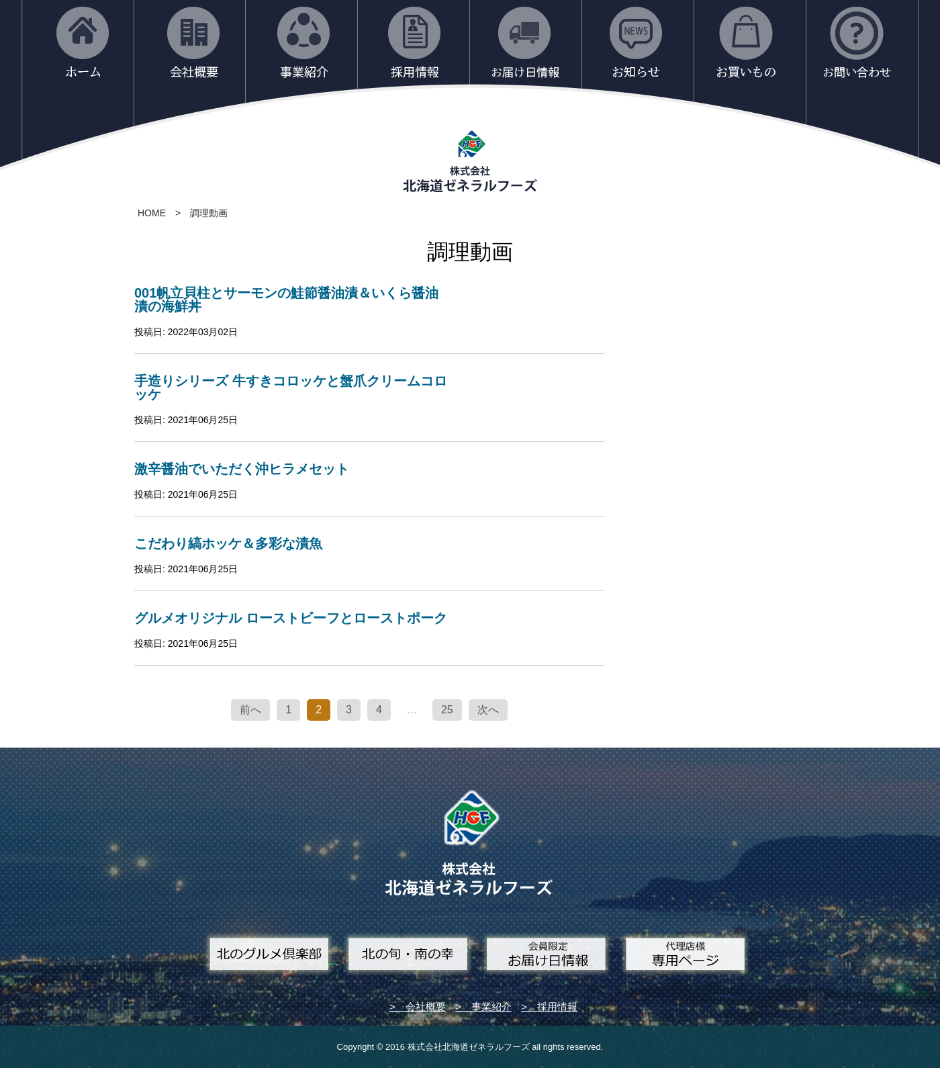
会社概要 (426, 1006)
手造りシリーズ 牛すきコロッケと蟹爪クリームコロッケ (290, 387)
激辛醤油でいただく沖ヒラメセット (241, 468)
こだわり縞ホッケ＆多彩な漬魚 (228, 543)
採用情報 (557, 1006)
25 (447, 709)
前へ (250, 709)
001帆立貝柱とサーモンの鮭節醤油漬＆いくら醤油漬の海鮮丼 (286, 299)
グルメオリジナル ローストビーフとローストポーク (290, 618)
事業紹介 (491, 1006)
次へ (488, 709)
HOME (152, 213)
